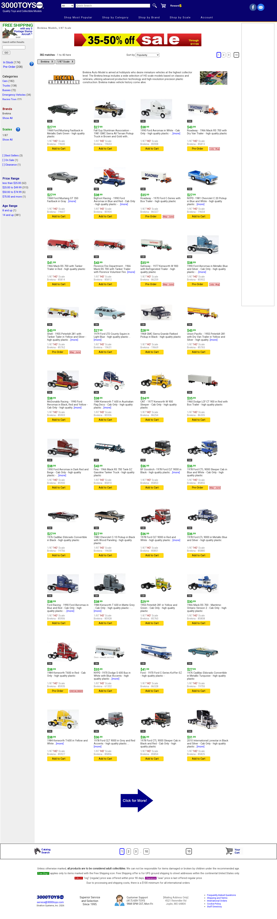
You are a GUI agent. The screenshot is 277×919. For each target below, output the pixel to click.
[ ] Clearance (9, 164)
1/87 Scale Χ (65, 61)
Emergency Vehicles (14, 94)
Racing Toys (9, 99)
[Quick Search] (113, 6)
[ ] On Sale (8, 160)
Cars (5, 81)
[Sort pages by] (147, 55)
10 (236, 55)
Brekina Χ (47, 61)
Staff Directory (214, 906)
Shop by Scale (180, 17)
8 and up (7, 210)
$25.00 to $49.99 (12, 187)
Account (207, 17)
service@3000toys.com (50, 902)
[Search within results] (13, 47)
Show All (7, 118)
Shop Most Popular (78, 17)
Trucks (6, 85)
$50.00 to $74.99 (12, 192)
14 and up (8, 215)
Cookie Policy (214, 903)
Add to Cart (58, 148)
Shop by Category (115, 17)
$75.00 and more (12, 196)
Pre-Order (9, 66)
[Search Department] (67, 6)
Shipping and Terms (217, 898)
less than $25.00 (11, 183)
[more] (176, 133)
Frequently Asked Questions (221, 895)
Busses (6, 90)
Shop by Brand (149, 17)
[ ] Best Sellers (10, 155)
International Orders (217, 900)
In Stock (8, 62)
